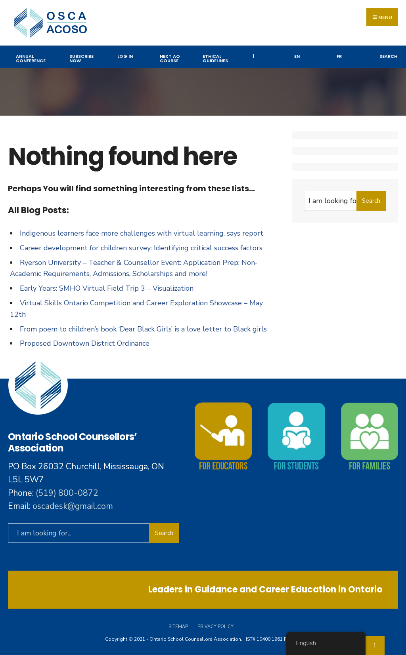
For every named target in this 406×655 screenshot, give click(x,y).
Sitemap (178, 627)
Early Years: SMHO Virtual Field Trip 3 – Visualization (106, 288)
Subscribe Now (81, 58)
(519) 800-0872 (67, 493)
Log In (125, 56)
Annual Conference (31, 58)
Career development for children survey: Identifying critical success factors (141, 248)
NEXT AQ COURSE (170, 58)
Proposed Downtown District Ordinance (84, 343)
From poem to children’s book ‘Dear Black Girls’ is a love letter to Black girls (143, 329)
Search (388, 56)
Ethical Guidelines (215, 58)
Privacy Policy (215, 627)
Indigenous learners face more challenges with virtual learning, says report (141, 233)
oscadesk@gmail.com (73, 506)
